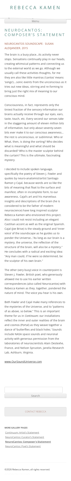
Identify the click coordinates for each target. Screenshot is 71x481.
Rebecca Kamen (35, 8)
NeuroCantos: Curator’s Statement (24, 437)
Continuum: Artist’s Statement (22, 432)
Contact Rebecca (35, 411)
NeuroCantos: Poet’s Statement (23, 446)
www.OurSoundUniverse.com (23, 361)
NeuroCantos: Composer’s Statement (28, 441)
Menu (35, 21)
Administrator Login (17, 474)
